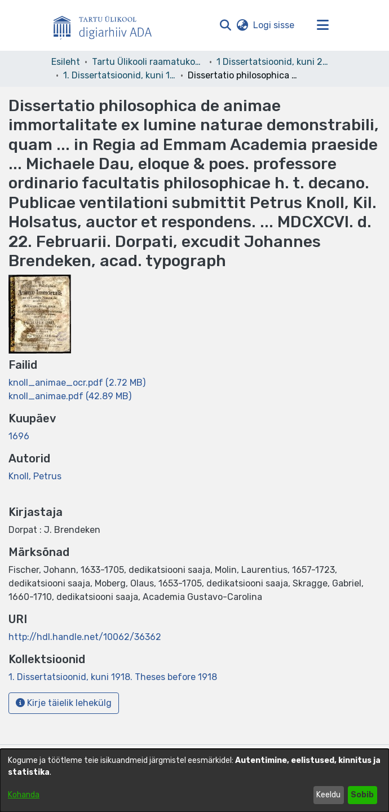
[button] (225, 25)
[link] (76, 382)
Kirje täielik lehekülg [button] (64, 703)
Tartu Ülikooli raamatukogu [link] (148, 61)
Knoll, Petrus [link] (34, 476)
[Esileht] (107, 25)
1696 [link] (18, 436)
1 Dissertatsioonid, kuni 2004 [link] (272, 61)
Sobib (362, 795)
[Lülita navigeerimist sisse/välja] (322, 25)
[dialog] (194, 780)
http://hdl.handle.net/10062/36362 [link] (84, 637)
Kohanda (23, 795)
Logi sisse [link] (274, 25)
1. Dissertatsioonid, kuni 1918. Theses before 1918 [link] (119, 75)
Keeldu (328, 795)
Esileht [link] (65, 61)
